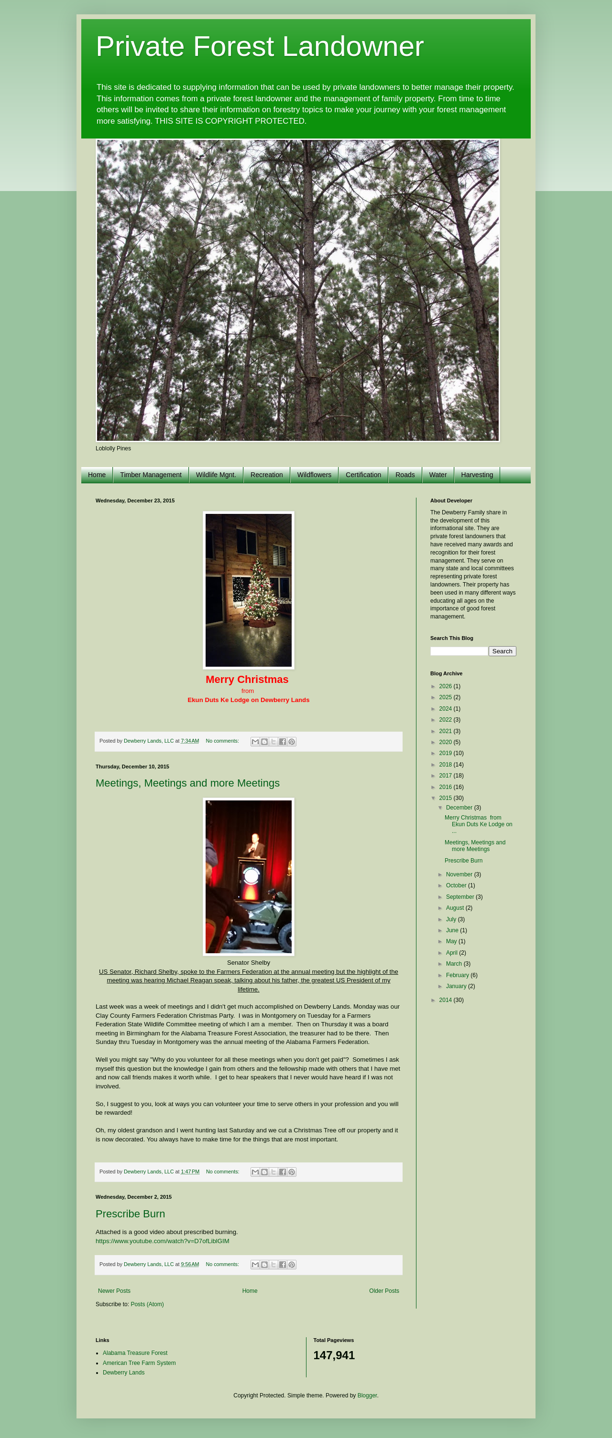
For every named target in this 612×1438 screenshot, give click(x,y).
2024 (446, 708)
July (452, 919)
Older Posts (384, 1291)
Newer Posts (114, 1291)
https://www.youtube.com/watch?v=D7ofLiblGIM (163, 1241)
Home (97, 475)
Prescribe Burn (130, 1214)
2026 (446, 686)
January (457, 986)
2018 (446, 764)
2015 (446, 798)
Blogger (367, 1395)
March (455, 963)
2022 (446, 719)
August (456, 908)
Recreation (267, 475)
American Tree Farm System (139, 1363)
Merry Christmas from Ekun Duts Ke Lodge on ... (479, 824)
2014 (446, 1000)
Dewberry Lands (123, 1372)
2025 (446, 697)
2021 (446, 731)
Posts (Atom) (147, 1304)
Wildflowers (314, 475)
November (460, 874)
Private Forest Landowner (260, 46)
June (453, 930)
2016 (446, 787)
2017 (446, 775)
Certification (363, 475)
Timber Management (151, 475)
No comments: (223, 741)
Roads (405, 475)
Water (438, 475)
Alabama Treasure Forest (135, 1353)
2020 (446, 742)
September (461, 897)
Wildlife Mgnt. (216, 475)
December (460, 807)
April (452, 952)
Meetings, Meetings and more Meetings (188, 783)
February (458, 975)
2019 (446, 753)
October (457, 885)
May (452, 941)
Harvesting (477, 475)
